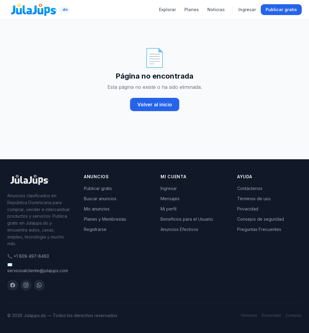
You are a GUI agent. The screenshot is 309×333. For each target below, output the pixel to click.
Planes (191, 9)
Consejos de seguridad (260, 219)
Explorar (167, 9)
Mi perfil (169, 208)
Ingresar (247, 9)
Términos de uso (254, 198)
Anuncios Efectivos (179, 229)
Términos (248, 315)
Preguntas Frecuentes (259, 229)
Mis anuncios (97, 208)
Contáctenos (250, 188)
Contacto (293, 315)
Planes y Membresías (105, 219)
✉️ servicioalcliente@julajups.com (37, 267)
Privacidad (247, 208)
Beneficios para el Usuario (187, 219)
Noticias (216, 9)
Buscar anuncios (100, 198)
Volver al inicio (154, 104)
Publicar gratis (281, 9)
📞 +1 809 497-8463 (28, 256)
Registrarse (95, 229)
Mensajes (170, 198)
